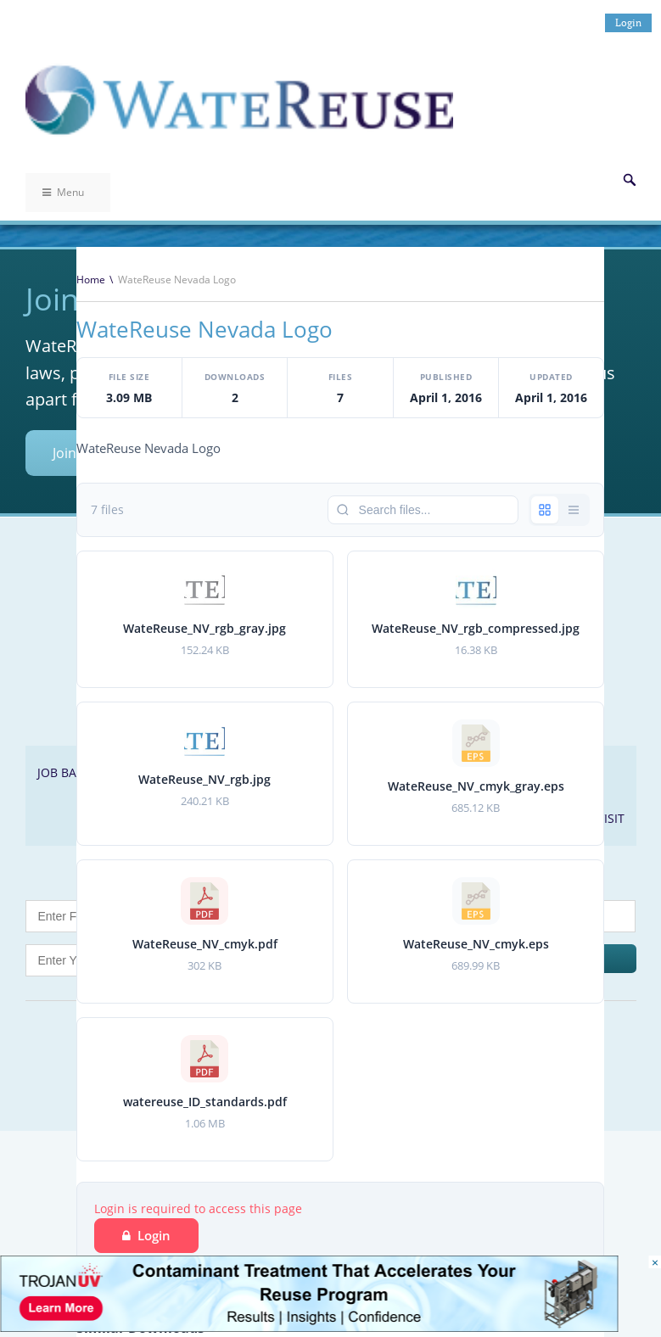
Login (628, 22)
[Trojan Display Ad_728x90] (309, 1327)
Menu (63, 192)
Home (90, 279)
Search (629, 180)
